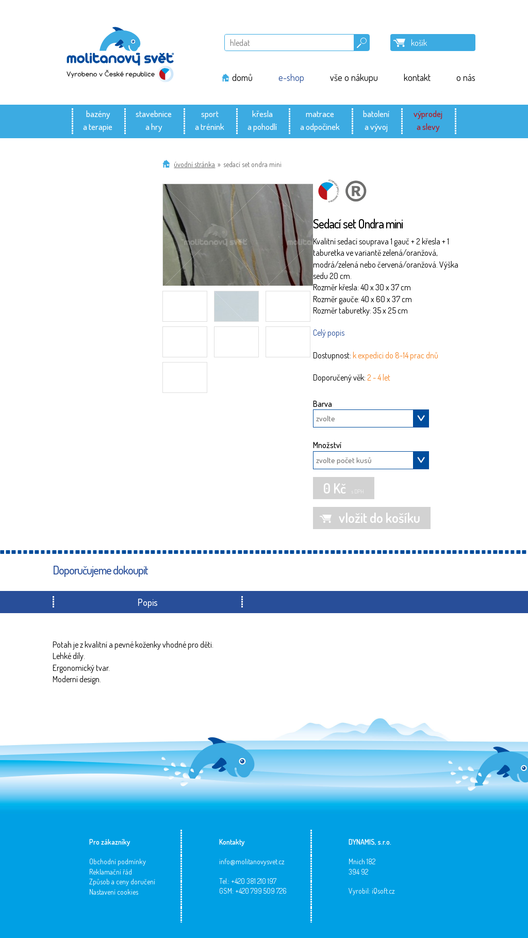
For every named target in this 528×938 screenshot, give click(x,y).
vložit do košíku (379, 517)
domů (242, 77)
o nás (465, 77)
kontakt (417, 77)
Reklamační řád (110, 871)
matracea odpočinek (320, 120)
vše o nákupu (354, 77)
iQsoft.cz (383, 890)
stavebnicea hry (154, 120)
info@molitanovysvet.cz (252, 861)
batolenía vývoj (376, 120)
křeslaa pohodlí (262, 120)
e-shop (291, 77)
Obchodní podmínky (117, 861)
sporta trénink (209, 120)
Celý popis (328, 332)
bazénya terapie (97, 120)
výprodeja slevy (428, 120)
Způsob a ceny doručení (122, 881)
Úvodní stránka (194, 164)
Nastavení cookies (113, 891)
